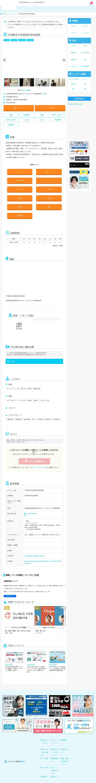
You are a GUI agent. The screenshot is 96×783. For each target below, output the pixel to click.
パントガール (85, 33)
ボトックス (48, 179)
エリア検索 (45, 754)
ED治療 (7, 40)
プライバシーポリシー (55, 737)
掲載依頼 (64, 736)
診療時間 (26, 115)
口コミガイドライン (39, 464)
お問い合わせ (10, 592)
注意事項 (11, 124)
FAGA (85, 45)
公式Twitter (28, 552)
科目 (85, 89)
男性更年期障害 (85, 66)
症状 (72, 40)
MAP (44, 94)
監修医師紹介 (55, 755)
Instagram (35, 552)
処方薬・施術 (11, 119)
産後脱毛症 (74, 59)
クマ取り (49, 187)
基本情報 (58, 119)
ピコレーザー (19, 187)
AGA (73, 45)
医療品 (73, 21)
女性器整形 (19, 212)
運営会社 (54, 771)
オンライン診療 (77, 74)
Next (63, 60)
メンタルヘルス (73, 66)
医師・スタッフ (58, 115)
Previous (4, 60)
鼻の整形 (20, 204)
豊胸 (48, 204)
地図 (42, 115)
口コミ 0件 (26, 90)
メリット (85, 79)
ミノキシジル (85, 26)
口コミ (42, 119)
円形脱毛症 (74, 52)
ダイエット (19, 170)
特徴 (11, 115)
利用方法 (73, 84)
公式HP (50, 107)
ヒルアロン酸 (19, 179)
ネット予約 (18, 107)
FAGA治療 (22, 40)
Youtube (41, 552)
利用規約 (44, 771)
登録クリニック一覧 (45, 737)
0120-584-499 (32, 510)
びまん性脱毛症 (85, 52)
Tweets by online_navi (75, 104)
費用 (73, 89)
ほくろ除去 (48, 195)
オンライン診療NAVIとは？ (55, 765)
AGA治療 (14, 40)
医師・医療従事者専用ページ (65, 756)
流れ (85, 84)
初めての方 (91, 4)
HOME (2, 14)
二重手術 (20, 195)
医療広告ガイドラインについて (55, 748)
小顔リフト (48, 170)
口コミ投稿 (45, 762)
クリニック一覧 (12, 14)
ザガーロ (73, 33)
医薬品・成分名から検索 (45, 748)
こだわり (26, 119)
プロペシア (74, 26)
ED (85, 59)
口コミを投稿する (34, 458)
